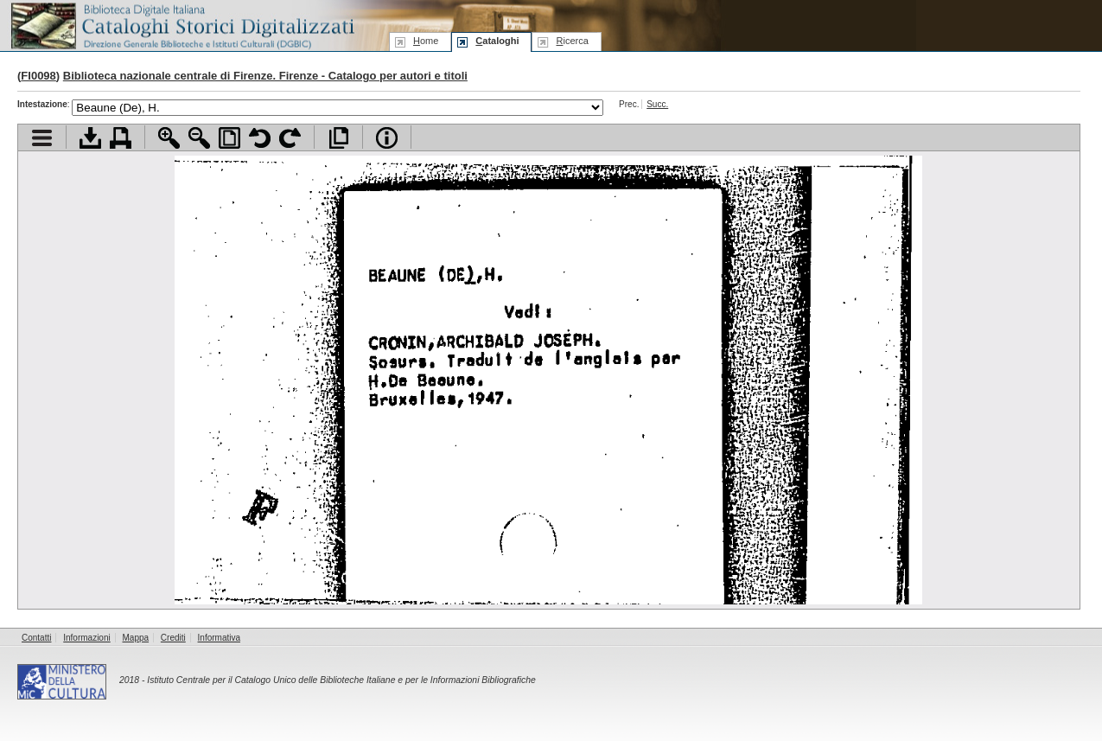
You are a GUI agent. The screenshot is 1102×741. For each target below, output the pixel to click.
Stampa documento (120, 138)
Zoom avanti (169, 138)
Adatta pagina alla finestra (229, 138)
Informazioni (86, 637)
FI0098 (38, 75)
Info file (387, 138)
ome (425, 40)
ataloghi (497, 40)
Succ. (657, 104)
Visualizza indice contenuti (42, 138)
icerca (572, 40)
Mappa (136, 637)
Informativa (219, 637)
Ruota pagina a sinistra (260, 138)
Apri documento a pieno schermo (338, 138)
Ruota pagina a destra (290, 138)
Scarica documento (90, 138)
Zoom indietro (199, 138)
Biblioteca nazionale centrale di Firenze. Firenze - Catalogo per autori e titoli (265, 75)
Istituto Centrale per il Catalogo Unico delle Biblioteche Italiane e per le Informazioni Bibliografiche (341, 680)
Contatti (36, 637)
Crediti (173, 637)
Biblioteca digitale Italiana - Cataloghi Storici (181, 24)
